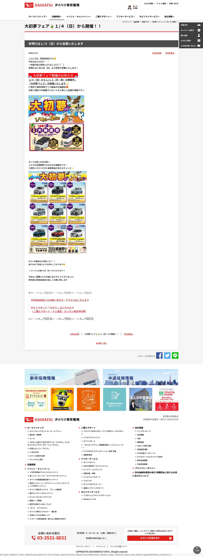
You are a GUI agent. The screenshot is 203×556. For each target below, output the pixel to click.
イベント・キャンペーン (77, 16)
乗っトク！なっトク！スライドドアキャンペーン (48, 476)
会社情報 (168, 16)
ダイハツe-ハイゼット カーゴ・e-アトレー (46, 431)
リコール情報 (161, 3)
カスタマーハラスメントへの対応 (149, 456)
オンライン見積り (187, 30)
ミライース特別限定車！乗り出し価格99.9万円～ (48, 519)
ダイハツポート (89, 441)
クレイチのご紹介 (36, 459)
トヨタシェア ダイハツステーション (97, 495)
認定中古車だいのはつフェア (41, 504)
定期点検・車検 (89, 473)
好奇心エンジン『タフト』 (40, 448)
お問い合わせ (173, 3)
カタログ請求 (148, 3)
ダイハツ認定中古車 (37, 456)
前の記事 (157, 53)
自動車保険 (88, 455)
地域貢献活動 (142, 449)
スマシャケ (88, 480)
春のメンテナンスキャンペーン (41, 493)
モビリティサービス (148, 16)
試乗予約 (184, 25)
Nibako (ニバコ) (90, 499)
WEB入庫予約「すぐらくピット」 (96, 466)
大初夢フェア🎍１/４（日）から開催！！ (165, 22)
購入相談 (184, 35)
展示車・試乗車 (35, 434)
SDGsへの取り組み (144, 445)
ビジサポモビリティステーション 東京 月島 (100, 451)
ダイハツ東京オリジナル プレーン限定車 (45, 489)
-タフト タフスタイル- (39, 508)
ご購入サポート (102, 16)
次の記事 (169, 53)
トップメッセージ (144, 431)
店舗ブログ (145, 22)
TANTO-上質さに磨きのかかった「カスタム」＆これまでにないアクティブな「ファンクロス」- (49, 443)
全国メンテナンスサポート (94, 488)
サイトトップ (126, 22)
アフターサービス (124, 16)
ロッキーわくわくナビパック (41, 497)
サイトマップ (100, 546)
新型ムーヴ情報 (35, 500)
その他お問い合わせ (188, 46)
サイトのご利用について (118, 546)
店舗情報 (56, 16)
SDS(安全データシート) (146, 453)
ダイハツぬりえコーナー (93, 484)
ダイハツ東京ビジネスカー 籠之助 (43, 511)
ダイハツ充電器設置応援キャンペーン (44, 479)
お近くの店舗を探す (150, 537)
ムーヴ (32, 438)
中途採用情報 (142, 464)
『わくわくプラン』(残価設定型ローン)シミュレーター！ (102, 446)
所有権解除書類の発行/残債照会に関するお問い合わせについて (154, 474)
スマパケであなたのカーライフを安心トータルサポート (102, 432)
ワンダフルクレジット (92, 437)
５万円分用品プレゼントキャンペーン (44, 472)
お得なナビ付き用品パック (41, 515)
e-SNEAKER (34, 452)
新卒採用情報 (142, 460)
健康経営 (140, 442)
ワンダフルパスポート (92, 477)
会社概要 (140, 434)
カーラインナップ (37, 16)
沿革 (139, 438)
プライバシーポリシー (145, 468)
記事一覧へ (102, 343)
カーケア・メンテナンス (93, 469)
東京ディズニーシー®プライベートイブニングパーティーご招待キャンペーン (48, 484)
